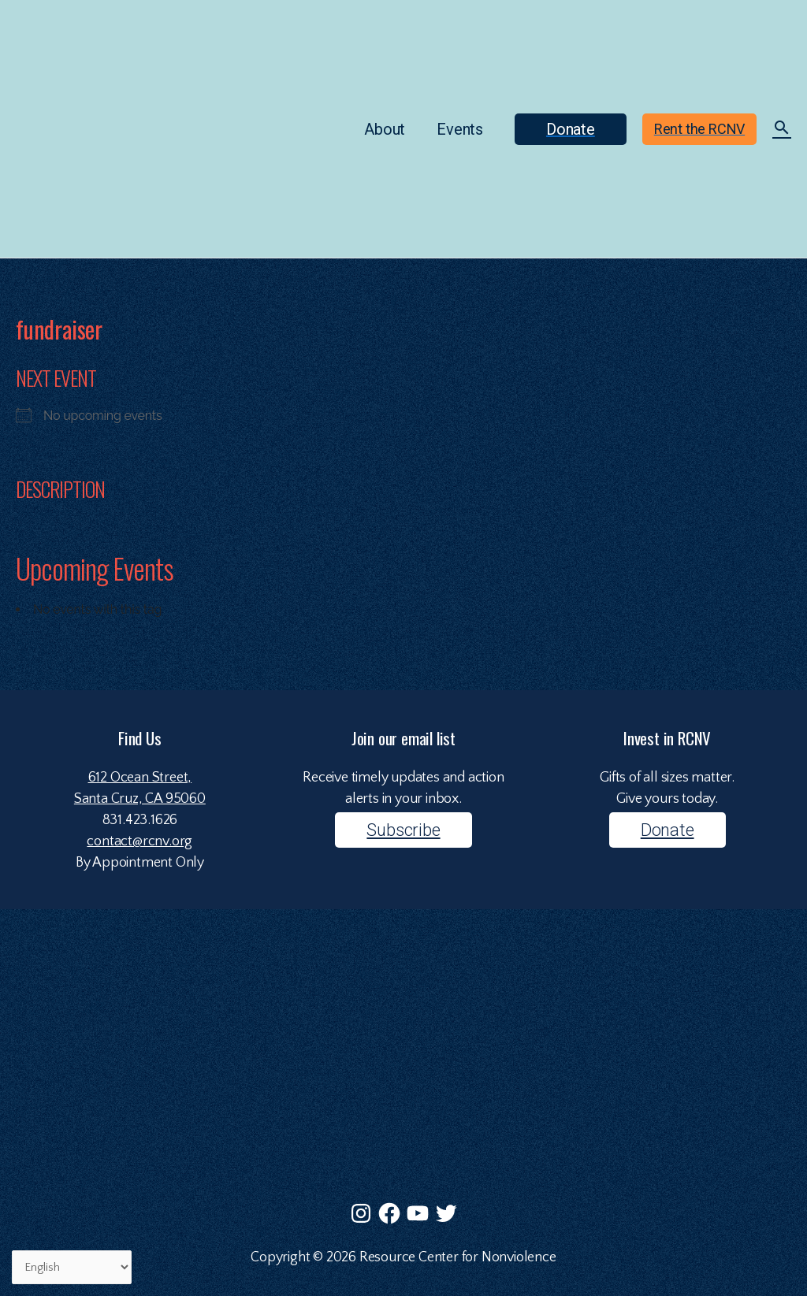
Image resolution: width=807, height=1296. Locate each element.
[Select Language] (72, 1267)
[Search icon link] (781, 130)
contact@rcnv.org (139, 841)
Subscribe (403, 830)
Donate (667, 830)
